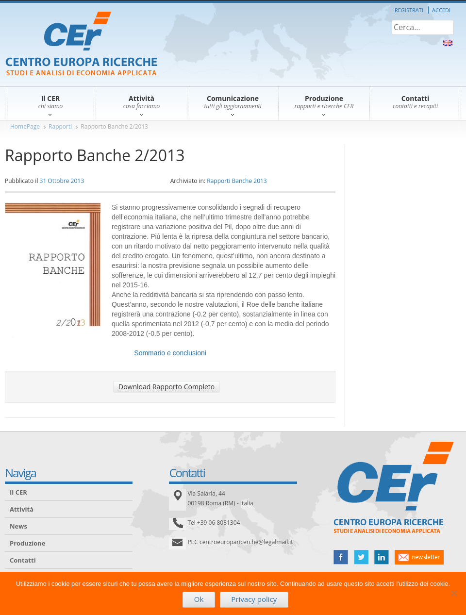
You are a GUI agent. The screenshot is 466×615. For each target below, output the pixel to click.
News (18, 526)
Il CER (18, 492)
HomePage (25, 126)
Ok (199, 599)
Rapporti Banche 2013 (237, 181)
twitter (361, 557)
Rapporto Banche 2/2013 (114, 126)
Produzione (27, 543)
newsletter (419, 557)
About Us (448, 43)
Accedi (441, 10)
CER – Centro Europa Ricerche (81, 44)
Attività (21, 509)
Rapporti (60, 126)
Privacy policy (254, 599)
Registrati (409, 10)
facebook (340, 557)
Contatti (23, 560)
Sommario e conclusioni (170, 353)
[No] (454, 593)
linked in (381, 557)
